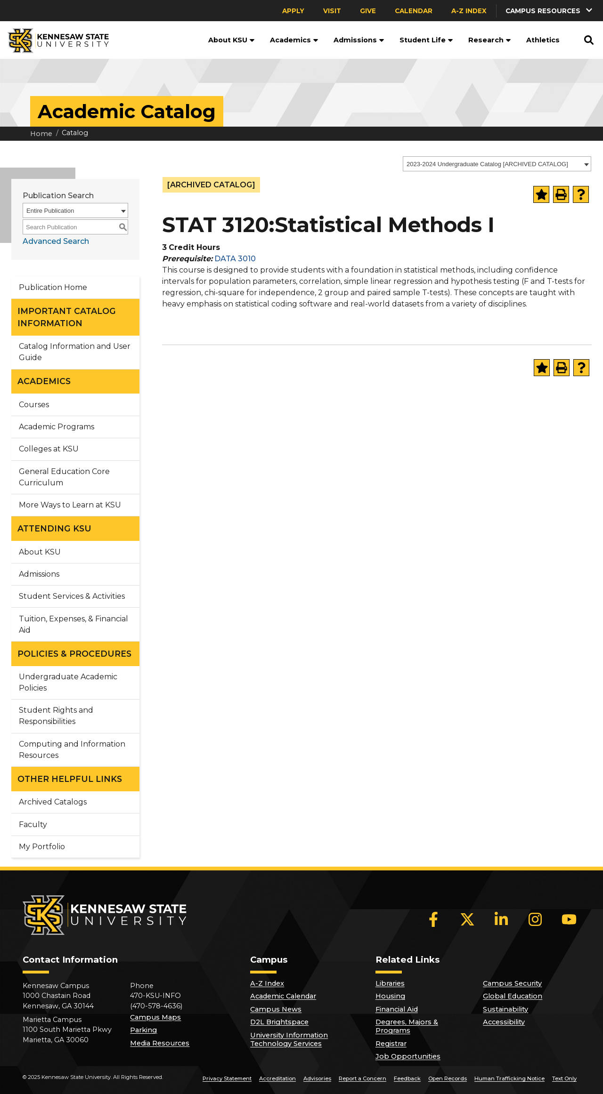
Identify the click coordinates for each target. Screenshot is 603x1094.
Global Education (512, 996)
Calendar (413, 11)
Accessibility (504, 1022)
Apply (293, 11)
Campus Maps (155, 1017)
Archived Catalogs (53, 801)
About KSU (231, 40)
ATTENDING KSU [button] (54, 528)
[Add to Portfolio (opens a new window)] (541, 194)
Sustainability (505, 1009)
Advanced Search (56, 241)
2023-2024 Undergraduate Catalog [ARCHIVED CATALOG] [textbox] (487, 164)
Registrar (391, 1043)
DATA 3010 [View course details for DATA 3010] (235, 258)
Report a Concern (362, 1078)
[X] (467, 919)
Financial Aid (396, 1009)
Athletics (543, 40)
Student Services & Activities (72, 596)
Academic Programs (56, 426)
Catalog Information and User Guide (74, 352)
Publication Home (53, 287)
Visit (332, 11)
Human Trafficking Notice (509, 1078)
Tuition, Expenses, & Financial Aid (73, 624)
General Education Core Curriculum (64, 477)
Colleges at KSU (49, 448)
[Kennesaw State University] (54, 40)
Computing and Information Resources (72, 750)
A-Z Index (469, 11)
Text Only (564, 1078)
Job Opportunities (407, 1056)
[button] (549, 10)
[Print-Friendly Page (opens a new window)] (561, 194)
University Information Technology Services (289, 1039)
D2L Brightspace (279, 1022)
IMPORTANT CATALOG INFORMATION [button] (66, 317)
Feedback (407, 1078)
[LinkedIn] (501, 919)
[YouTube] (569, 919)
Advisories (317, 1078)
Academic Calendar (283, 996)
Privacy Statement (227, 1078)
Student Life (426, 40)
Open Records (447, 1078)
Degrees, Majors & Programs (406, 1026)
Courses (34, 404)
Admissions (359, 40)
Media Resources (159, 1043)
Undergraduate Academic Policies (68, 682)
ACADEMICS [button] (44, 381)
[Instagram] (535, 919)
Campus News (276, 1009)
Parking (143, 1030)
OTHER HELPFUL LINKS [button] (69, 779)
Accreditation (277, 1078)
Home (41, 133)
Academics (294, 40)
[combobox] (497, 163)
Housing (390, 996)
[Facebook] (433, 919)
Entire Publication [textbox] (50, 210)
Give (368, 11)
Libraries (390, 983)
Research (489, 40)
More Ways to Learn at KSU (70, 504)
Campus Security (512, 983)
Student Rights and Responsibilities (56, 716)
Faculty (33, 824)
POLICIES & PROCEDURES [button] (74, 654)
